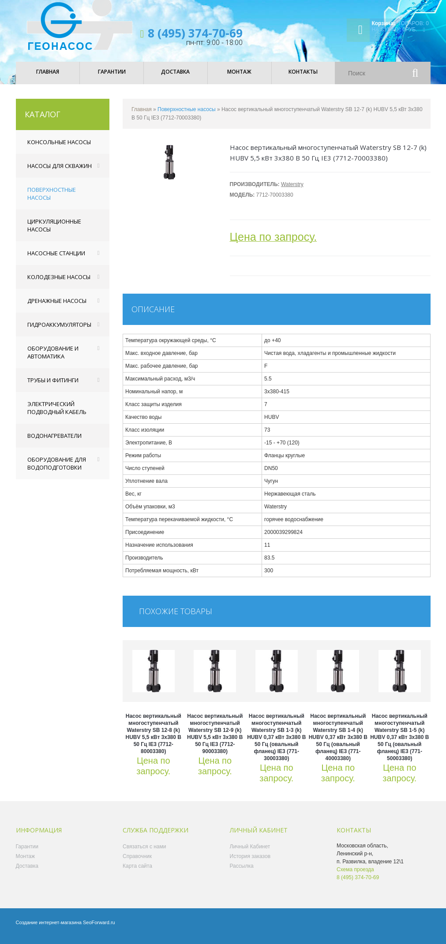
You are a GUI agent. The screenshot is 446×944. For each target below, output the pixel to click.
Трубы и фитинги (53, 386)
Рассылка (242, 872)
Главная (141, 115)
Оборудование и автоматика (53, 358)
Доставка (27, 872)
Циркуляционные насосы (54, 231)
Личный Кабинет (250, 853)
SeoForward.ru (99, 928)
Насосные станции (56, 259)
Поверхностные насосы (51, 200)
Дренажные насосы (56, 307)
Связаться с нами (144, 853)
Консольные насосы (59, 148)
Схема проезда (355, 876)
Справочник (137, 862)
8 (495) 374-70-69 (195, 33)
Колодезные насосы (58, 283)
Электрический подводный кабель (56, 414)
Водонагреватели (54, 442)
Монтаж (25, 862)
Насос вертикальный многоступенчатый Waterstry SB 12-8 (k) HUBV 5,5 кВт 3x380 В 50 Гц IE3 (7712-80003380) (153, 740)
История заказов (250, 862)
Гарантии (27, 853)
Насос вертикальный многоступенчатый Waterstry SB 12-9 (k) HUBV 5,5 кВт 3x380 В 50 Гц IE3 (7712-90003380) (215, 740)
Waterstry (292, 190)
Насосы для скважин (59, 172)
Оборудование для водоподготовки (56, 470)
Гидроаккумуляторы (59, 331)
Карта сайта (137, 872)
